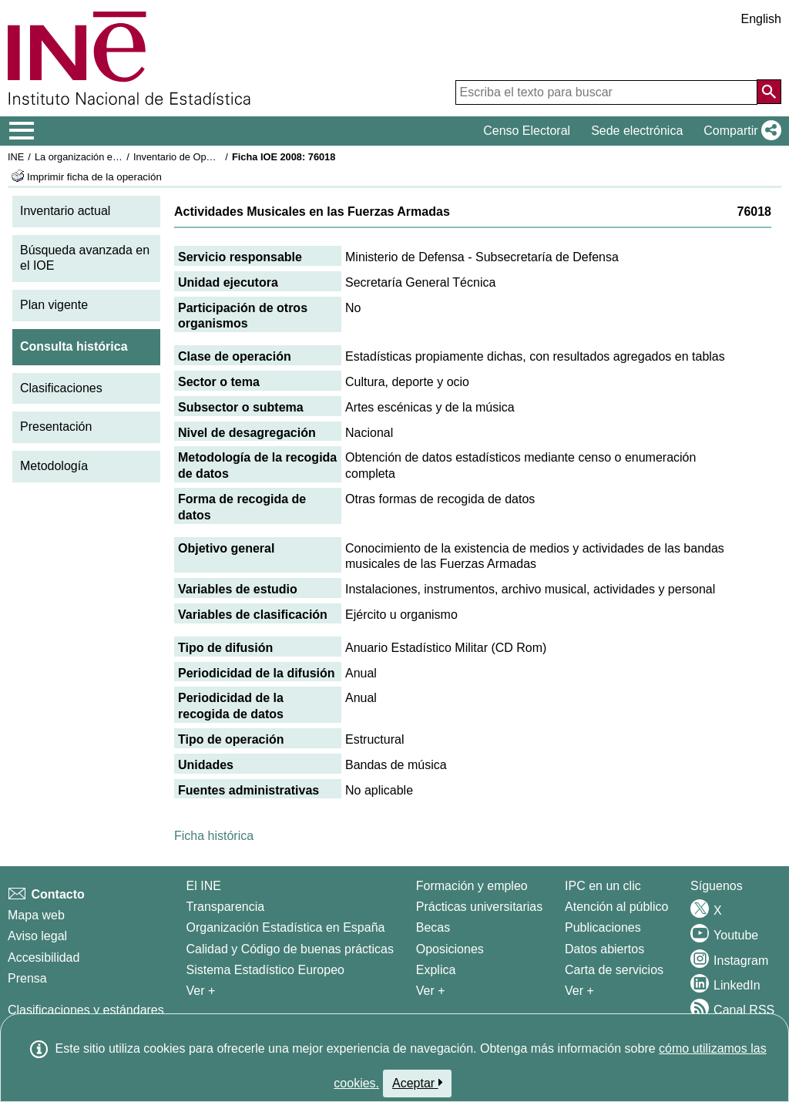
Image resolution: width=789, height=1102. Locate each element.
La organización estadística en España (119, 157)
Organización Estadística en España (285, 927)
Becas (433, 927)
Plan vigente (54, 304)
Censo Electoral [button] (526, 130)
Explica (436, 969)
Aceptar (417, 1083)
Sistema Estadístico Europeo (265, 969)
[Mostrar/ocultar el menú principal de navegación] (22, 131)
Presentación (56, 426)
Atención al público (616, 906)
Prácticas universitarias (479, 906)
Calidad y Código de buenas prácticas (290, 949)
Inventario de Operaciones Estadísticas (219, 157)
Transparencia (225, 906)
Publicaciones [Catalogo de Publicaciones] (603, 927)
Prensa (27, 978)
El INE (203, 885)
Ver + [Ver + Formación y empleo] (430, 990)
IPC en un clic (603, 885)
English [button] (761, 18)
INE (16, 157)
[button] (739, 131)
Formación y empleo (472, 885)
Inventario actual (65, 210)
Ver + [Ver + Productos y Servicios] (579, 990)
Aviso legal (37, 935)
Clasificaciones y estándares (86, 1009)
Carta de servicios (614, 969)
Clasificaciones (61, 388)
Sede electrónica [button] (637, 130)
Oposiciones (450, 949)
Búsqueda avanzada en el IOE (84, 258)
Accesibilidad (43, 957)
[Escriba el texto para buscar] (606, 92)
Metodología (54, 465)
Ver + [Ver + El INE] (201, 990)
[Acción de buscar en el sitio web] (769, 91)
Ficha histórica (213, 835)
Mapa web (36, 915)
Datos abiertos (604, 949)
